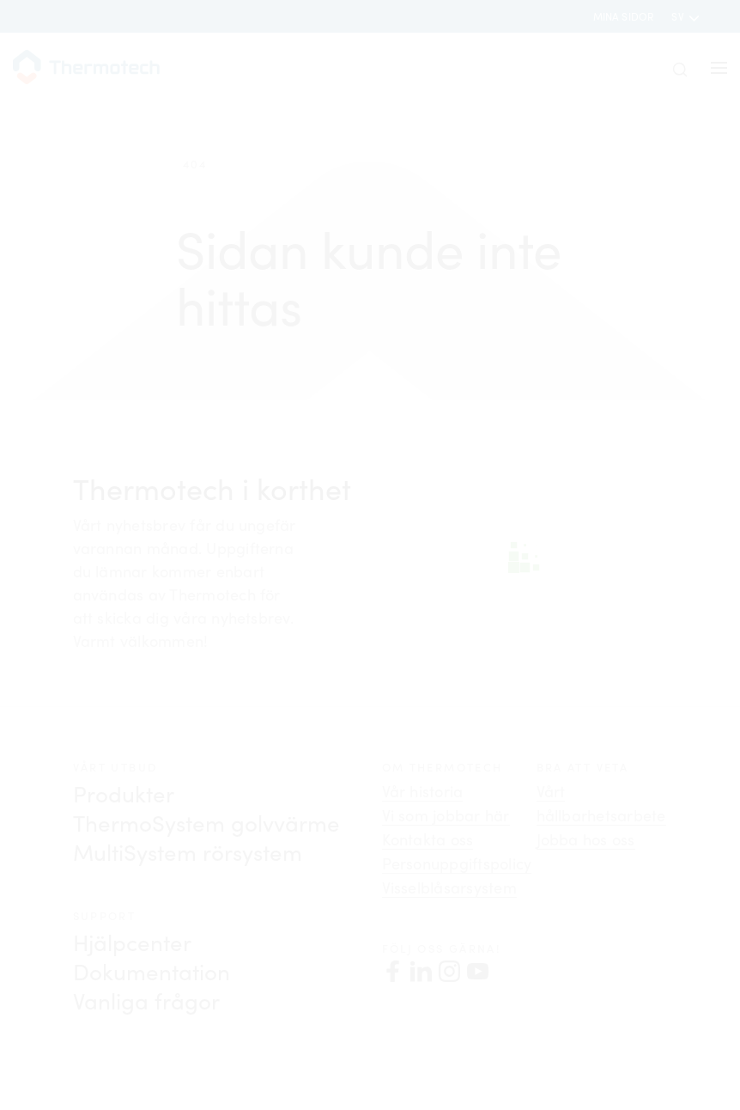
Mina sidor (623, 16)
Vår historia (423, 791)
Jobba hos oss (586, 839)
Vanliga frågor (146, 1000)
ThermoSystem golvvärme (206, 823)
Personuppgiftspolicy (457, 863)
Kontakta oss (428, 839)
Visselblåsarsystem (449, 887)
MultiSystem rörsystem (187, 852)
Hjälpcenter (132, 942)
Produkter (123, 793)
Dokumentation (151, 971)
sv (679, 16)
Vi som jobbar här (446, 815)
